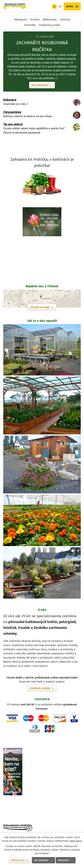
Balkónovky (50, 19)
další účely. (76, 841)
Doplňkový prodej (49, 25)
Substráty (30, 25)
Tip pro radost (13, 124)
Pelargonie (20, 19)
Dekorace (9, 100)
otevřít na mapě (40, 307)
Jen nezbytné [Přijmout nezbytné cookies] (41, 860)
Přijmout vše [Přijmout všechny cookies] (18, 860)
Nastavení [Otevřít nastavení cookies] (63, 860)
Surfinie (35, 19)
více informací (40, 85)
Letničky (65, 19)
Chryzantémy (12, 112)
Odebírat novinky (40, 688)
